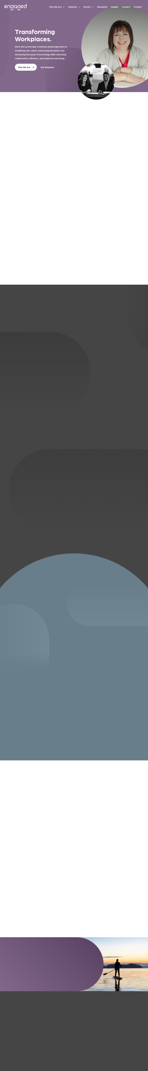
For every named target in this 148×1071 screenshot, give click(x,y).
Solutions (72, 7)
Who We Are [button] (24, 67)
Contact (138, 7)
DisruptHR (102, 7)
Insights (114, 7)
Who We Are (55, 7)
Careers (126, 7)
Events (87, 7)
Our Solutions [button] (47, 67)
